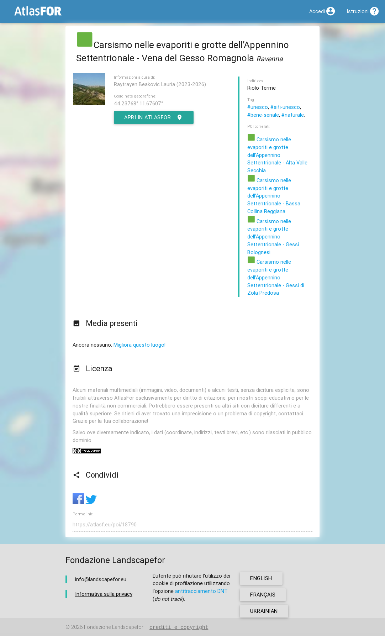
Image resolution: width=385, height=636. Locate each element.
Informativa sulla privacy (103, 593)
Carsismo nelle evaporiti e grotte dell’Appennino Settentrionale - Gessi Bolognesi (273, 237)
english (261, 578)
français (262, 594)
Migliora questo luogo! (139, 344)
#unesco (257, 107)
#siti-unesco (285, 107)
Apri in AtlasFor (153, 117)
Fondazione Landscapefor (113, 627)
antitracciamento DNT (201, 591)
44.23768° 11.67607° (138, 103)
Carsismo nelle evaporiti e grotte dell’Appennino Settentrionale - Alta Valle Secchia (277, 155)
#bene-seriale (263, 114)
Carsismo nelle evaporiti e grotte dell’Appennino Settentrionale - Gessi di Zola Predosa (275, 277)
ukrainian (264, 611)
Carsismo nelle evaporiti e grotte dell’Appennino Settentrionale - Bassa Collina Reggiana (273, 196)
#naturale (292, 114)
